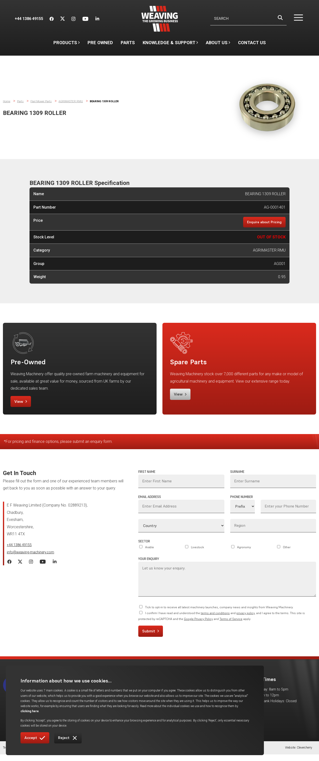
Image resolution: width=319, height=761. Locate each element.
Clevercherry (304, 755)
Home (6, 101)
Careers (207, 702)
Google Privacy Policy (198, 624)
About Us (218, 45)
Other (286, 553)
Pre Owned (100, 42)
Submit (150, 636)
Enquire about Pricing (263, 222)
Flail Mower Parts (42, 101)
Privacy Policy (72, 755)
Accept (34, 738)
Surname (237, 477)
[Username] (248, 18)
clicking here (137, 711)
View (23, 404)
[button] (295, 18)
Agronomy (244, 553)
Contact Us (252, 42)
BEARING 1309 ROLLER (109, 101)
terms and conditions (215, 619)
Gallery (206, 695)
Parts (128, 42)
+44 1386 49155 (21, 550)
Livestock (197, 553)
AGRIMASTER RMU (73, 101)
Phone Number (241, 502)
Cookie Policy (46, 755)
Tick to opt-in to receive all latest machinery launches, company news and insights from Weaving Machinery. (219, 613)
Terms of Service (230, 624)
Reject (68, 738)
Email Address (149, 502)
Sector (144, 547)
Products (66, 42)
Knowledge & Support (170, 45)
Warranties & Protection (105, 755)
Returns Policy (138, 755)
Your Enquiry (148, 564)
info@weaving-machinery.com (33, 559)
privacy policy (245, 619)
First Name (146, 477)
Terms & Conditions (15, 755)
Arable (149, 553)
